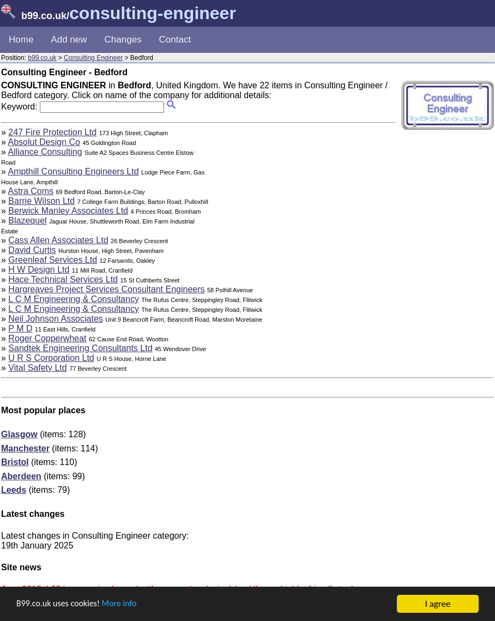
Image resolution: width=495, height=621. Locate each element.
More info (125, 605)
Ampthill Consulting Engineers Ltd (73, 171)
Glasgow (19, 434)
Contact (175, 39)
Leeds (13, 490)
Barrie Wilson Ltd (41, 201)
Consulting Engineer (93, 58)
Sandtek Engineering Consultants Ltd (80, 348)
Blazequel (27, 220)
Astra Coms (30, 191)
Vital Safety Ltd (37, 367)
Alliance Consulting (45, 151)
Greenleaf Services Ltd (52, 259)
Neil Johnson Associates (55, 318)
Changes (123, 39)
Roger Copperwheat (47, 338)
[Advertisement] (304, 204)
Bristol (15, 462)
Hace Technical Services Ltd (63, 279)
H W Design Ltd (38, 269)
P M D (20, 328)
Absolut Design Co (44, 142)
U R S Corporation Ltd (51, 358)
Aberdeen (21, 476)
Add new (69, 39)
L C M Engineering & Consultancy (73, 299)
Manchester (25, 448)
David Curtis (32, 250)
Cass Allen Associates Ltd (58, 240)
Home (21, 39)
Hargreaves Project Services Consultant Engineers (106, 289)
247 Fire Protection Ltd (52, 132)
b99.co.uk (42, 58)
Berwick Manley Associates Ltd (68, 210)
